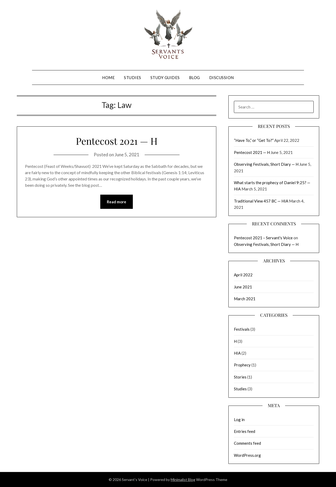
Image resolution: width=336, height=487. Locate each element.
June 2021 (243, 286)
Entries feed (244, 431)
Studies (132, 77)
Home (108, 77)
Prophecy (242, 364)
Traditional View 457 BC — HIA (261, 201)
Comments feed (247, 443)
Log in (239, 419)
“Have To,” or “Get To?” (254, 140)
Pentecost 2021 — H (117, 140)
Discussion (221, 77)
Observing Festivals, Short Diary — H (266, 164)
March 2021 (244, 298)
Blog (194, 77)
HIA (237, 353)
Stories (240, 377)
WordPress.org (247, 455)
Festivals (242, 329)
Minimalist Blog (183, 479)
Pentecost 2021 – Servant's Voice (263, 237)
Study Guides (165, 77)
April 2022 (243, 274)
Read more (116, 201)
